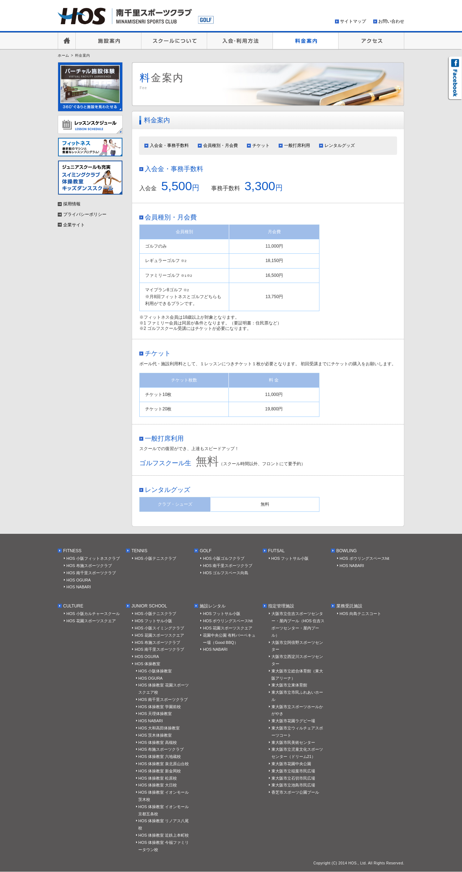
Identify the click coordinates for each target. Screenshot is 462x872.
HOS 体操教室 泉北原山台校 (163, 764)
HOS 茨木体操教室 (155, 735)
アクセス (371, 40)
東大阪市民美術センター (293, 742)
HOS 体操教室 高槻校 (157, 742)
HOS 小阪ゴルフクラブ (223, 558)
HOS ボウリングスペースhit (364, 558)
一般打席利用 (297, 145)
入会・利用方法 (240, 40)
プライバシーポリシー (84, 214)
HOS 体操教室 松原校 (157, 778)
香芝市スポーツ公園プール (295, 792)
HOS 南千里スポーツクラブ (91, 573)
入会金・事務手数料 (169, 145)
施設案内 (108, 40)
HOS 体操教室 (147, 664)
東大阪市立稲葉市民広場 (293, 771)
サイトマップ (353, 21)
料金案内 (305, 40)
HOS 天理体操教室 (155, 713)
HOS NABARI (78, 587)
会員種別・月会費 (220, 145)
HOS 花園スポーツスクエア (91, 621)
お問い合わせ (391, 21)
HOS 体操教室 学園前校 (159, 707)
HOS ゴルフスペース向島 (225, 573)
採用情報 (71, 203)
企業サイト (74, 224)
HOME (66, 40)
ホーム (63, 55)
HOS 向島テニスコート (360, 613)
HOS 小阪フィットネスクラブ (93, 558)
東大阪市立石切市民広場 (293, 778)
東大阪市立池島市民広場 (293, 785)
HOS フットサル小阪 (290, 558)
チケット (261, 145)
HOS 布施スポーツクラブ (89, 565)
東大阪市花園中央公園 (291, 764)
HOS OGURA (78, 580)
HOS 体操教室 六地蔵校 (159, 756)
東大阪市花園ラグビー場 (293, 721)
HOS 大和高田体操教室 (159, 728)
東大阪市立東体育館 (289, 685)
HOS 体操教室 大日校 (157, 785)
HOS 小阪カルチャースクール (93, 613)
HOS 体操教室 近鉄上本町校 (163, 835)
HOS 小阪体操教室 (155, 671)
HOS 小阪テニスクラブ (155, 558)
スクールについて (174, 40)
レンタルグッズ (339, 145)
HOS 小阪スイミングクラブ (159, 628)
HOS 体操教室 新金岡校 (159, 771)
